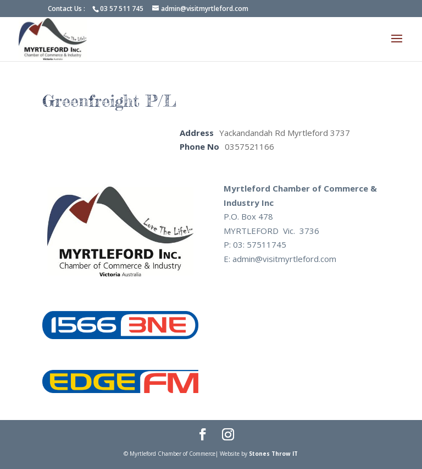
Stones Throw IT (273, 453)
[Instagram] (228, 435)
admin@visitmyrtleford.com (284, 258)
